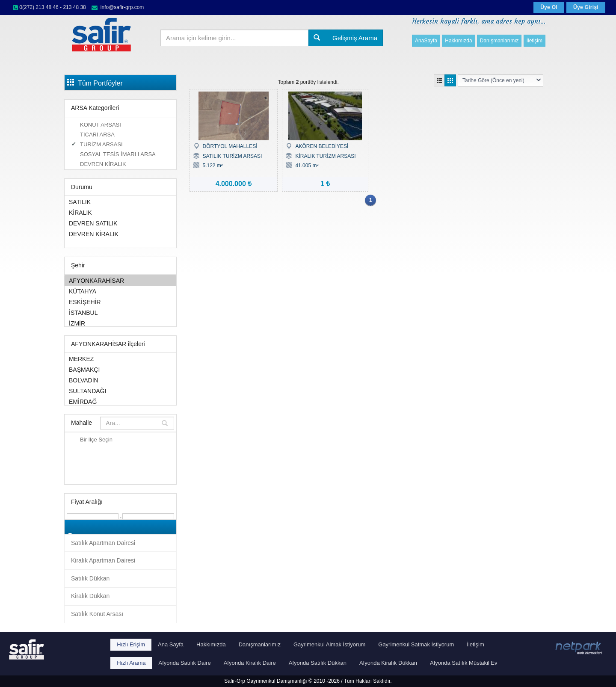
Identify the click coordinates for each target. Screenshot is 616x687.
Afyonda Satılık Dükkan (317, 663)
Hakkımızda (458, 41)
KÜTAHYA (120, 291)
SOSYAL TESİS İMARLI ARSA (118, 154)
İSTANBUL (120, 312)
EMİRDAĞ (120, 401)
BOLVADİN (120, 380)
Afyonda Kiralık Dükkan (388, 663)
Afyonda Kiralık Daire (250, 663)
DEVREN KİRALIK (103, 164)
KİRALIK (120, 212)
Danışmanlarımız (499, 41)
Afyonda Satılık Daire (185, 663)
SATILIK (120, 201)
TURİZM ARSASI (101, 144)
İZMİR (120, 323)
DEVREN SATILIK (120, 223)
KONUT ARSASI (100, 124)
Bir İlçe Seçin (96, 439)
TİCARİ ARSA (97, 134)
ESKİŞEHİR (120, 301)
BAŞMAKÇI (120, 369)
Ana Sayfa (171, 644)
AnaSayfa (426, 41)
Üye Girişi (585, 7)
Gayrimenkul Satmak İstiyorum (416, 644)
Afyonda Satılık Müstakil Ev (464, 663)
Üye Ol (548, 7)
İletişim (534, 41)
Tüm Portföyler (95, 82)
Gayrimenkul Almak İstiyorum (329, 644)
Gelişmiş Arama (354, 37)
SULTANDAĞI (120, 390)
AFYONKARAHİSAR (120, 280)
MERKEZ (120, 358)
